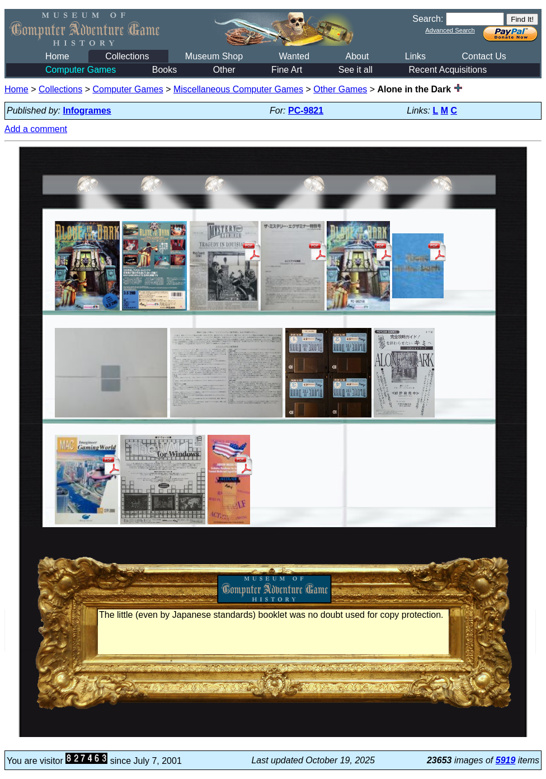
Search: (427, 19)
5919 (506, 760)
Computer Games (80, 69)
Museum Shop (214, 56)
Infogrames (87, 110)
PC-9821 (305, 110)
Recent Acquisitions (448, 69)
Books (164, 69)
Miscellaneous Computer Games (238, 89)
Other (224, 69)
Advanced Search (449, 30)
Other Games (340, 89)
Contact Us (484, 56)
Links (415, 56)
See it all (355, 69)
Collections (127, 56)
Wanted (294, 56)
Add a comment (35, 129)
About (357, 56)
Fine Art (286, 69)
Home (57, 56)
